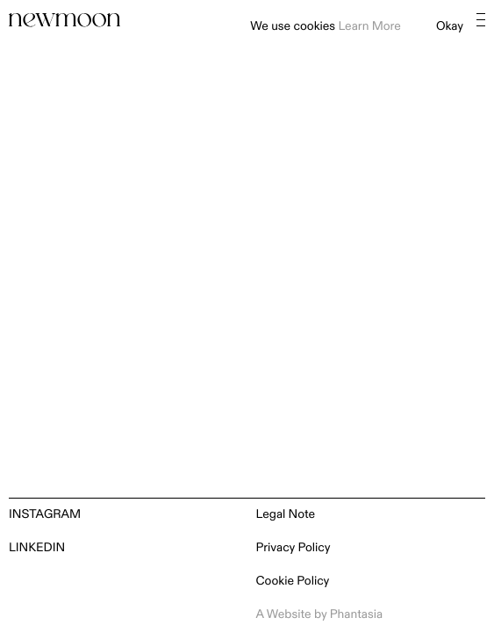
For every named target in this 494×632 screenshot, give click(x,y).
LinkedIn (37, 548)
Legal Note (286, 514)
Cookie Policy (293, 581)
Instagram (45, 514)
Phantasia (356, 614)
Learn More (369, 26)
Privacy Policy (293, 548)
